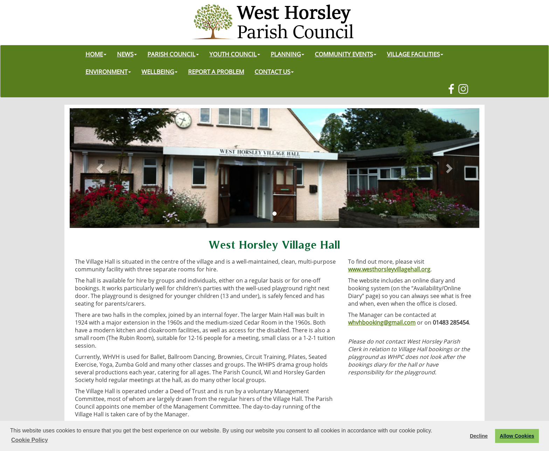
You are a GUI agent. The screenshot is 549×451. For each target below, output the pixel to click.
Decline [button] (479, 436)
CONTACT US (274, 71)
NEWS (127, 54)
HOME (95, 54)
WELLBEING (159, 71)
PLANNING (287, 54)
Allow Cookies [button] (517, 436)
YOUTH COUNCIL (234, 54)
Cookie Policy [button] (29, 440)
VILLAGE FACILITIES (415, 54)
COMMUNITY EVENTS (345, 54)
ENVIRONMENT (108, 71)
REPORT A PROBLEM (216, 71)
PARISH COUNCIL (173, 54)
